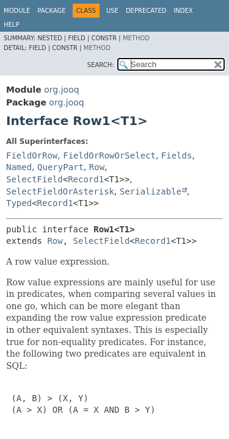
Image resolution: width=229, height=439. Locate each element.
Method (136, 38)
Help (11, 24)
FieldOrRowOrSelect (109, 155)
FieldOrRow (31, 155)
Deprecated (146, 10)
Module (17, 10)
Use (112, 10)
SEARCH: (100, 65)
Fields (176, 155)
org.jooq (61, 90)
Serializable (150, 191)
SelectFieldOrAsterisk (60, 191)
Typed (19, 203)
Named (19, 167)
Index (182, 10)
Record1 (86, 179)
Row (96, 167)
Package (51, 10)
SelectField (34, 179)
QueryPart (60, 167)
